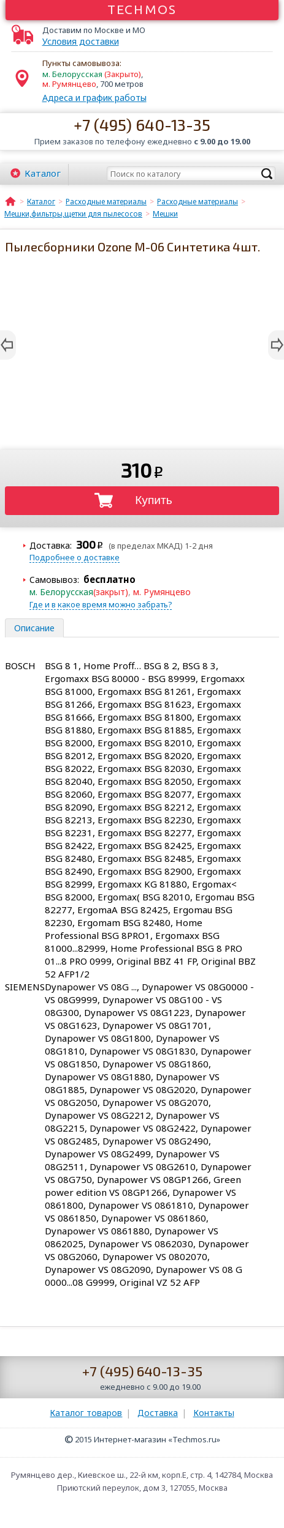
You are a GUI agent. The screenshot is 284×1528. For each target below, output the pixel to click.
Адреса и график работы (94, 97)
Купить (153, 500)
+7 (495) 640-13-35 (142, 124)
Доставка (157, 1413)
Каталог (43, 173)
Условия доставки (80, 41)
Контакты (213, 1413)
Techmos (142, 9)
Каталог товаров (86, 1413)
